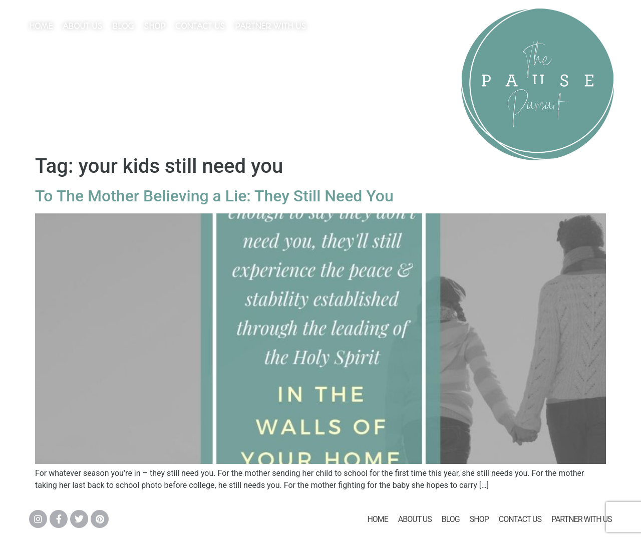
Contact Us (200, 26)
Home (41, 26)
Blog (123, 26)
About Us (82, 26)
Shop (154, 26)
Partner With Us (270, 26)
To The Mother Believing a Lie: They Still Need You (214, 195)
